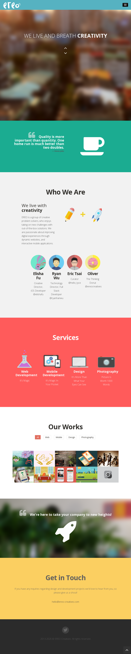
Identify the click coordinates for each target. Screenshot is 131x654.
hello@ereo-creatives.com (65, 601)
